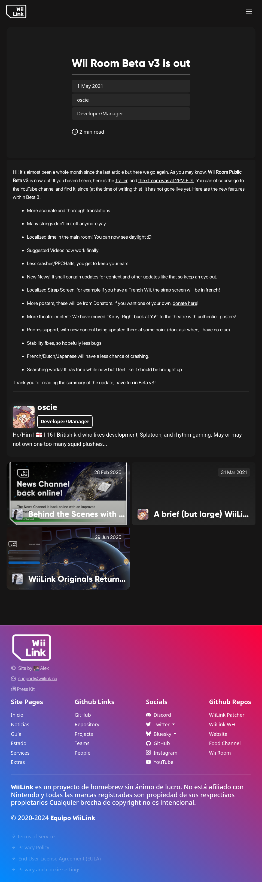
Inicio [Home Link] (17, 715)
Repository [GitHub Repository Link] (87, 724)
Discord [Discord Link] (158, 715)
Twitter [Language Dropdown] (158, 724)
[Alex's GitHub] (41, 668)
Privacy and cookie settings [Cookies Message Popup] (46, 869)
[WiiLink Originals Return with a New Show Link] (68, 558)
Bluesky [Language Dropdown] (159, 734)
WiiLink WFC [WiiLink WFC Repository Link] (223, 724)
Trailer (121, 180)
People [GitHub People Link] (82, 752)
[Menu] (249, 11)
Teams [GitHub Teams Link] (82, 743)
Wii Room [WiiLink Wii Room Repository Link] (220, 752)
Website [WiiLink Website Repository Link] (218, 734)
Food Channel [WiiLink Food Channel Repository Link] (225, 743)
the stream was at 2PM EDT (166, 180)
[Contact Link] (37, 678)
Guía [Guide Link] (16, 734)
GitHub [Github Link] (158, 743)
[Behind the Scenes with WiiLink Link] (68, 493)
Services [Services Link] (20, 752)
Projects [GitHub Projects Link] (84, 734)
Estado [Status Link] (18, 743)
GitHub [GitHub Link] (83, 715)
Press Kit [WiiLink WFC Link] (23, 689)
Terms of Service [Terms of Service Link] (33, 836)
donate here (185, 303)
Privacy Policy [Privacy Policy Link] (30, 847)
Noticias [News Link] (20, 724)
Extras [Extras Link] (18, 762)
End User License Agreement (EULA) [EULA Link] (56, 858)
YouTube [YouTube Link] (159, 762)
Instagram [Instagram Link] (162, 752)
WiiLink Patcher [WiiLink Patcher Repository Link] (226, 715)
